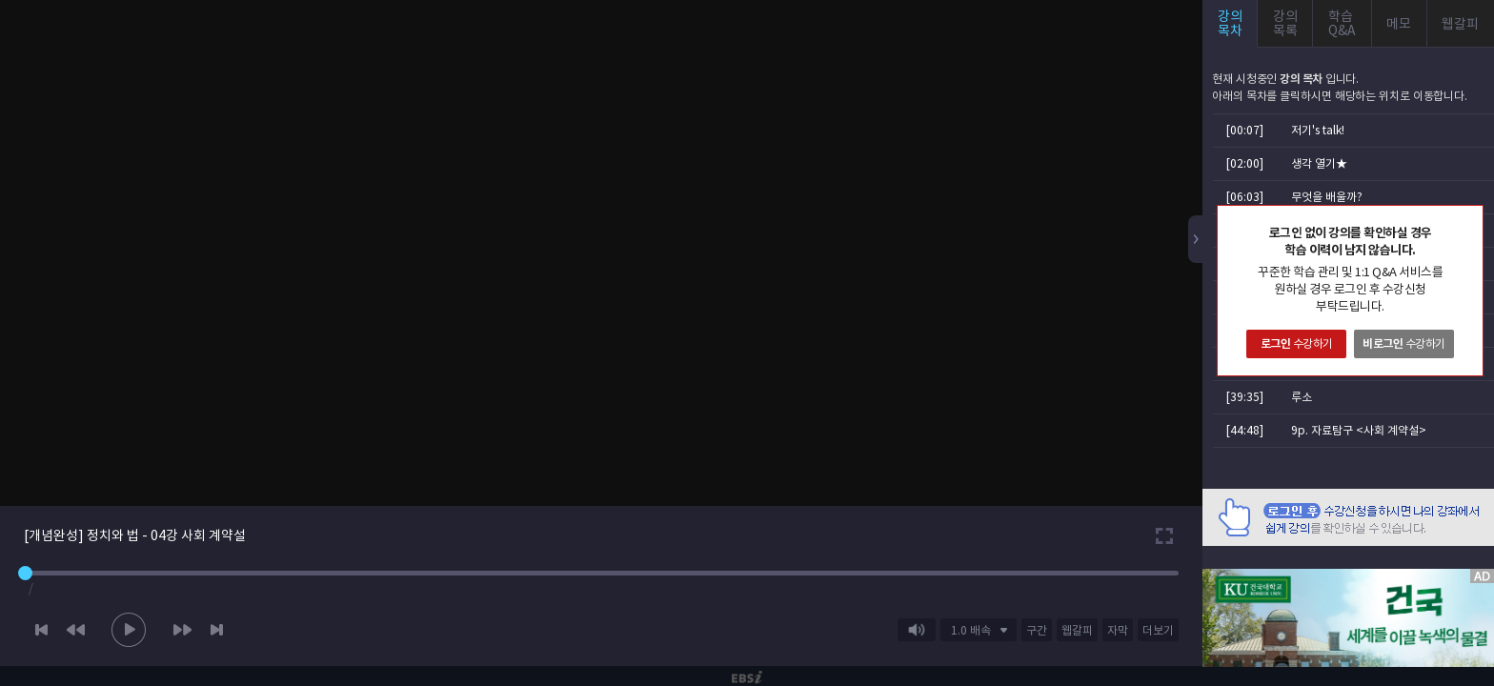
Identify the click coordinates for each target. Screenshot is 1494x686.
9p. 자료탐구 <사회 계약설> (1358, 430)
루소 (1301, 397)
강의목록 (1285, 23)
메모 (1398, 23)
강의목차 (1230, 23)
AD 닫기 (1456, 557)
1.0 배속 (971, 630)
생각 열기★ (1319, 163)
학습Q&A (1342, 23)
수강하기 (1297, 343)
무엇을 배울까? (1327, 197)
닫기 (1468, 220)
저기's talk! (1317, 130)
